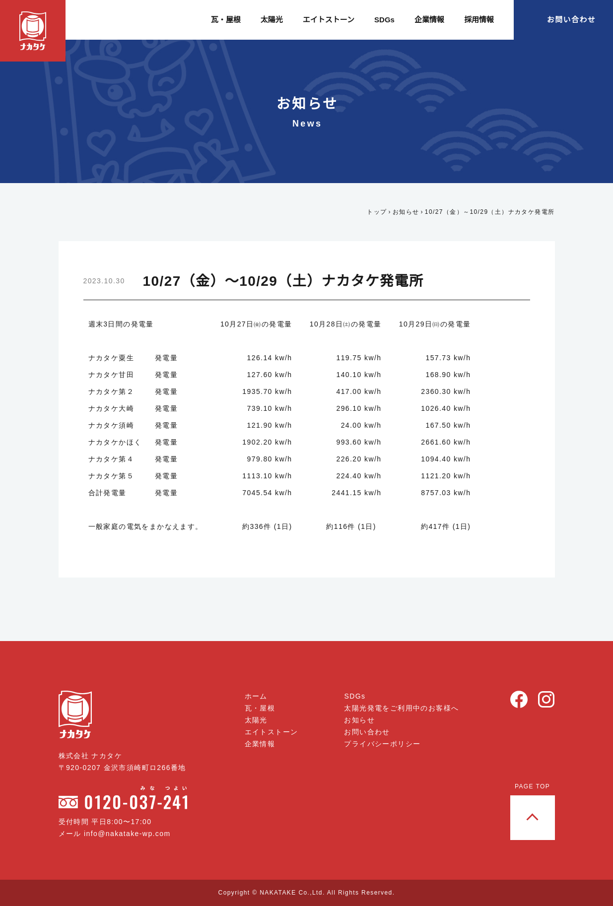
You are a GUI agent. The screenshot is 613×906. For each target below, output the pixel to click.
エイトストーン (329, 19)
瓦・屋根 (227, 19)
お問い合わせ (571, 19)
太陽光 (273, 19)
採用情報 (479, 19)
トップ (374, 211)
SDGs (385, 19)
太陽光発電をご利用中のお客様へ (401, 708)
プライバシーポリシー (382, 744)
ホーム (256, 696)
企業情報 (429, 19)
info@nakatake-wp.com (130, 834)
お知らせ (403, 211)
